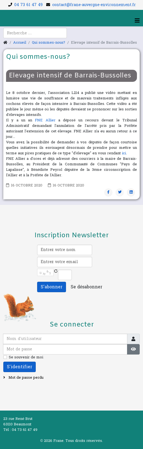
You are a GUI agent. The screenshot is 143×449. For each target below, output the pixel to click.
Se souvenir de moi (26, 357)
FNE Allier (45, 120)
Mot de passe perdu (25, 377)
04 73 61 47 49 (28, 4)
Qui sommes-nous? (48, 42)
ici (124, 153)
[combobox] (35, 33)
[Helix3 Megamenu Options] (137, 21)
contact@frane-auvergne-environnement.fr (94, 4)
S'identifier (19, 367)
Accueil (19, 42)
